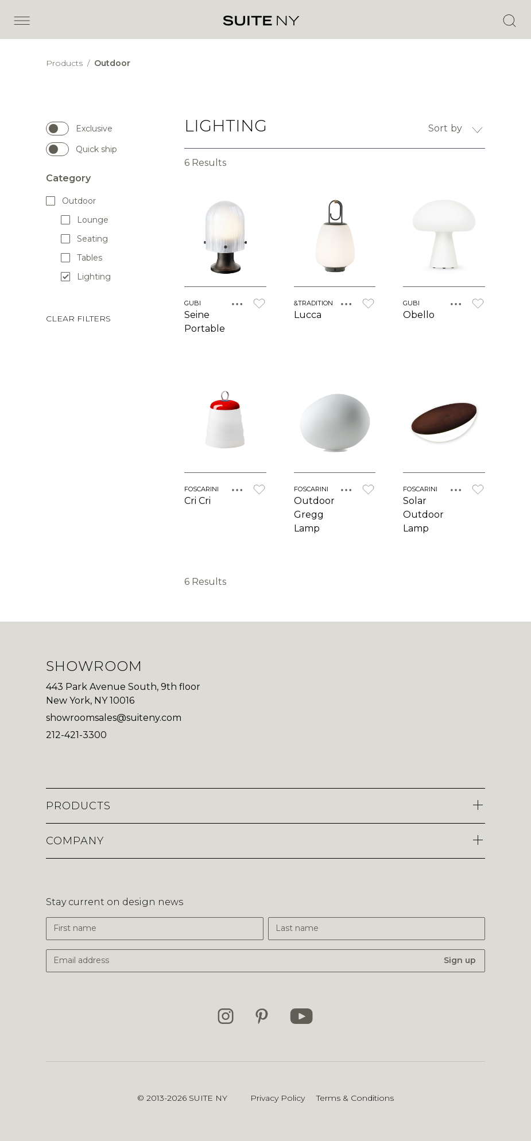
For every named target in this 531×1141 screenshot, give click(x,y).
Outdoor (112, 63)
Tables (82, 257)
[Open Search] (509, 21)
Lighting (86, 276)
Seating (85, 238)
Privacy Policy (277, 1098)
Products (65, 63)
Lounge (85, 219)
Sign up (460, 960)
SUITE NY (208, 1098)
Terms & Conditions (355, 1098)
